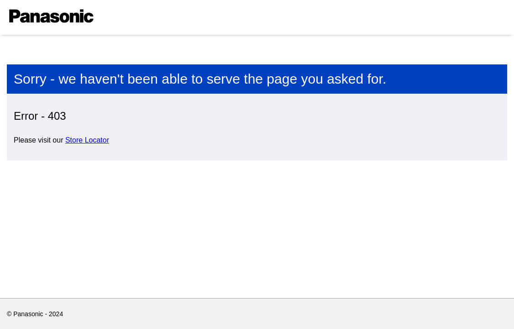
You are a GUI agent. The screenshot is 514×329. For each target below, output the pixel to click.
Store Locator (87, 140)
